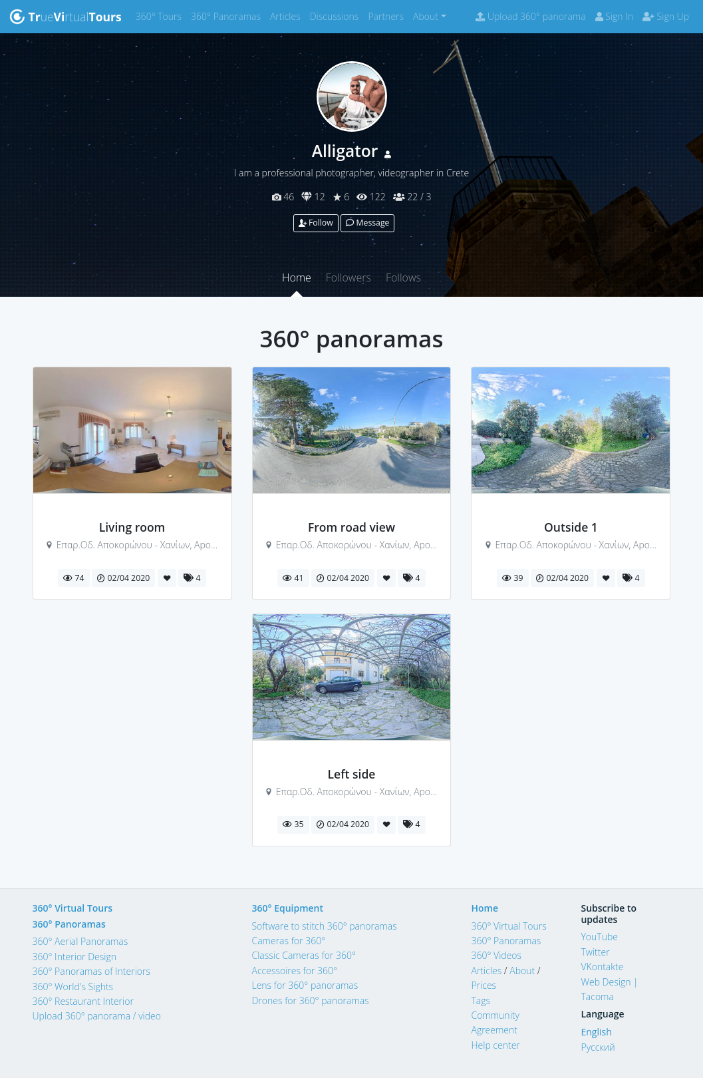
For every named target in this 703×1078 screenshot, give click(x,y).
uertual (65, 17)
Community (495, 1015)
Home (296, 277)
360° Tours (161, 16)
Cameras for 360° (288, 940)
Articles (287, 16)
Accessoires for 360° (294, 970)
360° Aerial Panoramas (80, 941)
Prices (483, 985)
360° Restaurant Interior (83, 1001)
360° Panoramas (228, 16)
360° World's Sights (73, 986)
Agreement (494, 1029)
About (522, 970)
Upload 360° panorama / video (97, 1015)
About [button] (425, 16)
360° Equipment (287, 908)
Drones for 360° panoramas (309, 1000)
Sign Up (665, 16)
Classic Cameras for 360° (303, 955)
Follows (403, 277)
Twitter (595, 952)
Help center (495, 1045)
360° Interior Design (74, 956)
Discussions (337, 16)
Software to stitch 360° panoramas (323, 926)
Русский (598, 1047)
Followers (348, 277)
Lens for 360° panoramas (304, 985)
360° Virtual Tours (73, 908)
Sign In (614, 16)
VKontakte (602, 966)
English (596, 1031)
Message (367, 222)
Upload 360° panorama (530, 16)
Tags (480, 1000)
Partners (388, 16)
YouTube (599, 936)
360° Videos (496, 955)
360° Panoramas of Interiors (92, 971)
